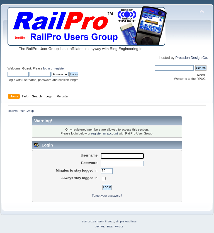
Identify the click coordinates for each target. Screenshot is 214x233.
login (46, 68)
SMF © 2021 (106, 221)
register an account (104, 133)
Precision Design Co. (192, 58)
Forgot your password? (107, 195)
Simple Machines (126, 221)
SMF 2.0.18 (89, 221)
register (59, 68)
